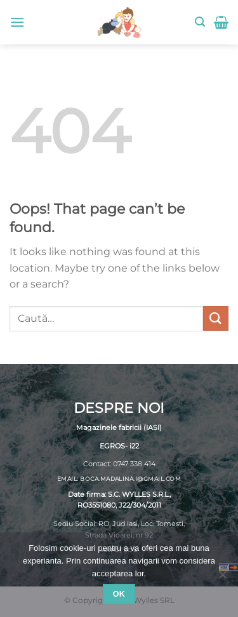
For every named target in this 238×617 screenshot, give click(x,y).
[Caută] (200, 22)
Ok (119, 594)
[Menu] (17, 22)
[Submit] (215, 318)
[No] (222, 578)
